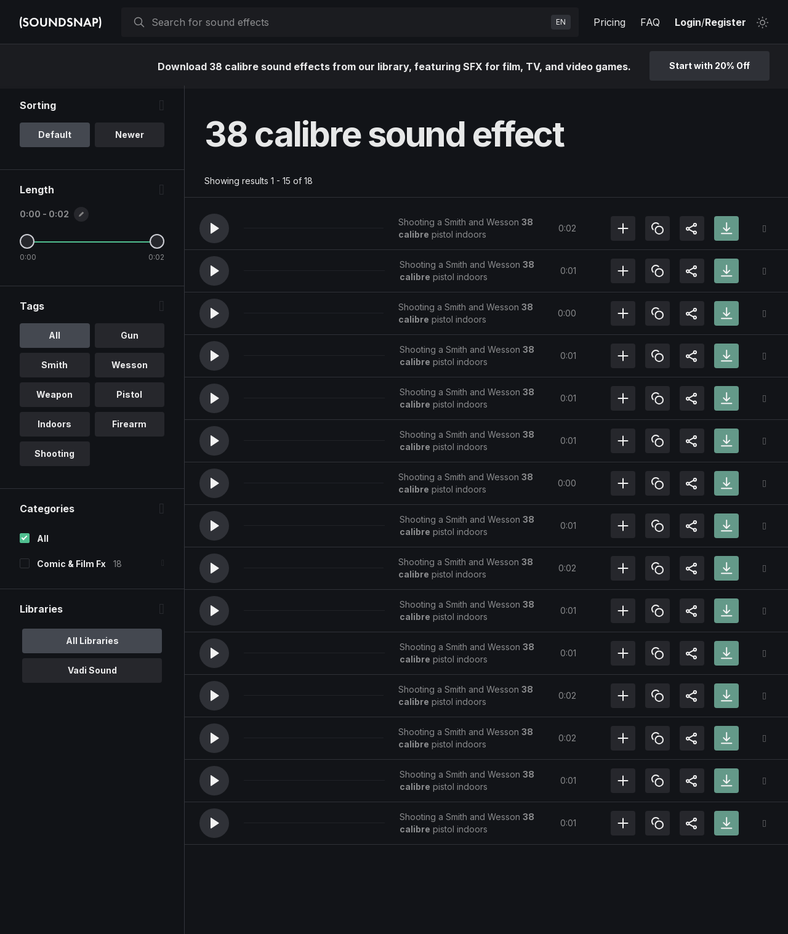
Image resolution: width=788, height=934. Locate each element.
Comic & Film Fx (71, 567)
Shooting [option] (54, 456)
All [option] (54, 338)
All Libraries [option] (92, 643)
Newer (129, 137)
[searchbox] (348, 22)
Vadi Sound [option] (92, 673)
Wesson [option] (129, 368)
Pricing (609, 22)
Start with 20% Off (709, 65)
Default (54, 137)
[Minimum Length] (27, 244)
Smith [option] (54, 368)
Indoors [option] (54, 427)
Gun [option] (130, 338)
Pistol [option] (129, 397)
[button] (214, 228)
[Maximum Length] (157, 244)
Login (688, 22)
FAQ (650, 22)
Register (725, 22)
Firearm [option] (129, 427)
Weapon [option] (54, 397)
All (43, 541)
